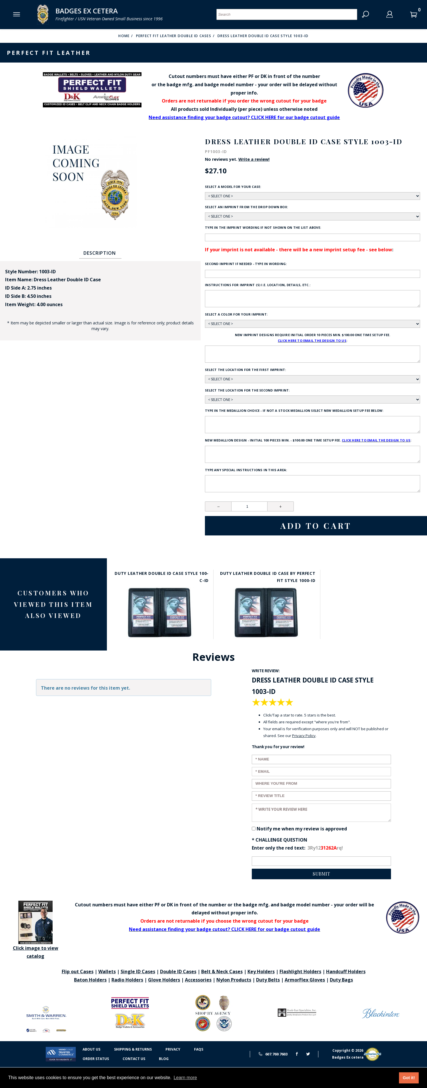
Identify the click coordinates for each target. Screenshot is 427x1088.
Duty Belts (268, 980)
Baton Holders (90, 980)
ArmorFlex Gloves (305, 980)
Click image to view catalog (35, 930)
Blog (164, 1058)
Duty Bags (341, 980)
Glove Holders (164, 980)
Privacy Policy (304, 735)
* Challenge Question (279, 840)
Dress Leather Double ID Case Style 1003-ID (263, 35)
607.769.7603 (273, 1054)
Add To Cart (316, 525)
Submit (321, 874)
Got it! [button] (409, 1077)
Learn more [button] (185, 1077)
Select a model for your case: (233, 186)
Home (123, 35)
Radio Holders (127, 980)
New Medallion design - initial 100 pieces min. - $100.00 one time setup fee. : (308, 440)
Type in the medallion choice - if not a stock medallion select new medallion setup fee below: (294, 410)
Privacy (172, 1049)
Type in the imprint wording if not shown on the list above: (263, 227)
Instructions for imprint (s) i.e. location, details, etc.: (257, 285)
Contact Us (134, 1058)
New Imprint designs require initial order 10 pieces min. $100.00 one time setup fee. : (312, 338)
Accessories (198, 980)
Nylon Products (233, 980)
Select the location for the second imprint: (247, 390)
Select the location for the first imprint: (245, 370)
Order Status (96, 1058)
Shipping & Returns (133, 1049)
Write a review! (254, 159)
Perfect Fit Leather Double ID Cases (173, 35)
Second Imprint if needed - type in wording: (246, 264)
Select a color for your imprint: (236, 314)
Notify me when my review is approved (302, 829)
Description (99, 253)
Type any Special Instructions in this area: (246, 470)
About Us (91, 1049)
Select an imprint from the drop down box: (246, 207)
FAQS (198, 1049)
